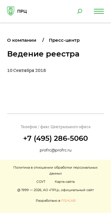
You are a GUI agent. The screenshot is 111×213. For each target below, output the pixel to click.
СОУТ (40, 182)
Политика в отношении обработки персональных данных (55, 170)
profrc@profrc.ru (56, 150)
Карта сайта (65, 182)
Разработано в (55, 201)
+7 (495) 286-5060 (55, 138)
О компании (21, 40)
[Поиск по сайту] (79, 11)
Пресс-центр (64, 40)
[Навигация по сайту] (98, 11)
